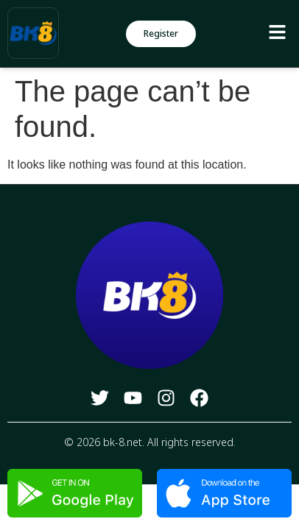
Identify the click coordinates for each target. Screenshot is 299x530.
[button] (277, 33)
